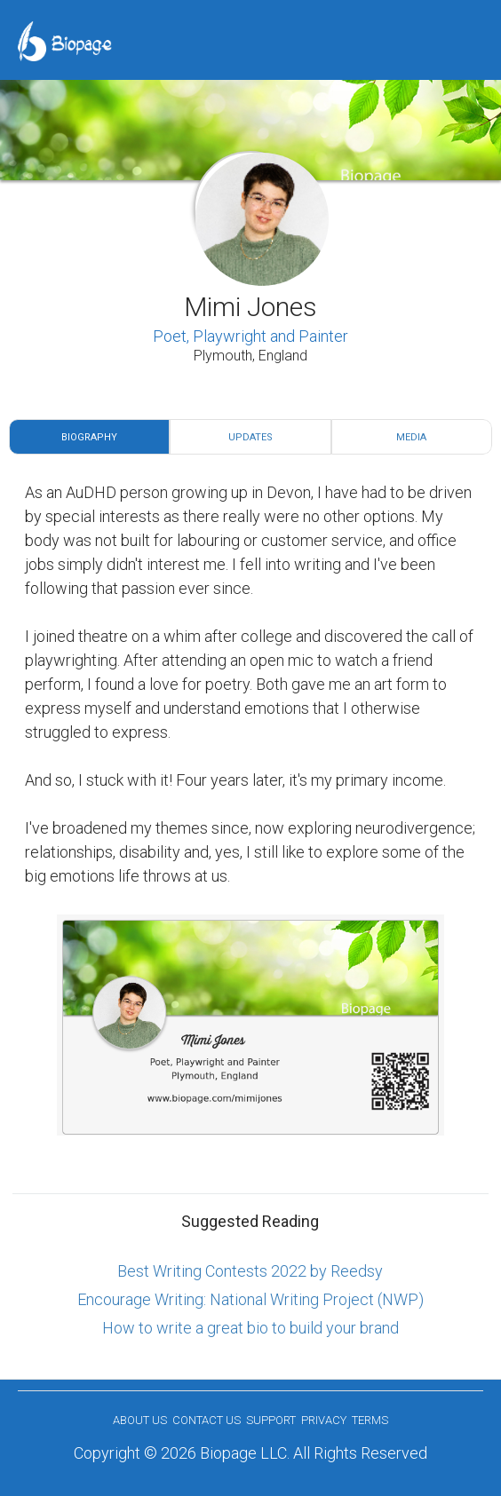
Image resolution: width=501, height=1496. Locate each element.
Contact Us (206, 1420)
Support (271, 1420)
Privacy (323, 1420)
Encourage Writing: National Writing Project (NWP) (250, 1299)
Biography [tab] (89, 437)
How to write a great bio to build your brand (250, 1327)
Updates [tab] (250, 437)
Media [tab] (411, 437)
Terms (370, 1420)
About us (140, 1420)
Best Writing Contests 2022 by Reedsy (250, 1271)
